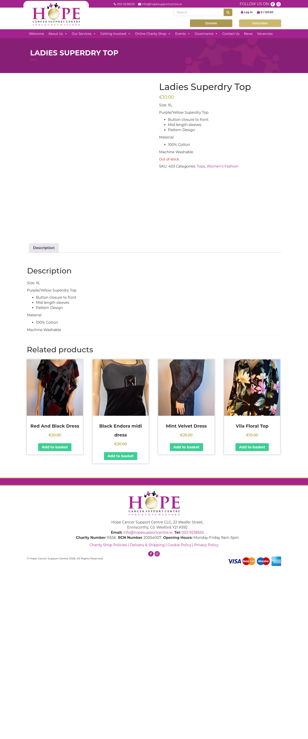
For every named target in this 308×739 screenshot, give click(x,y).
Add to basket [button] (55, 619)
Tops (201, 166)
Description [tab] (44, 420)
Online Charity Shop (153, 33)
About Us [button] (57, 33)
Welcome (36, 34)
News (248, 34)
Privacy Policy (206, 717)
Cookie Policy (179, 717)
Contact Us (230, 34)
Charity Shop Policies (108, 717)
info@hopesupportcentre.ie (162, 4)
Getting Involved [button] (115, 33)
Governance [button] (206, 33)
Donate (211, 23)
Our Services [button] (84, 33)
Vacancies (265, 34)
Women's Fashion (223, 166)
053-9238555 (126, 4)
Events (182, 33)
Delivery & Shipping (147, 717)
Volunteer (260, 23)
